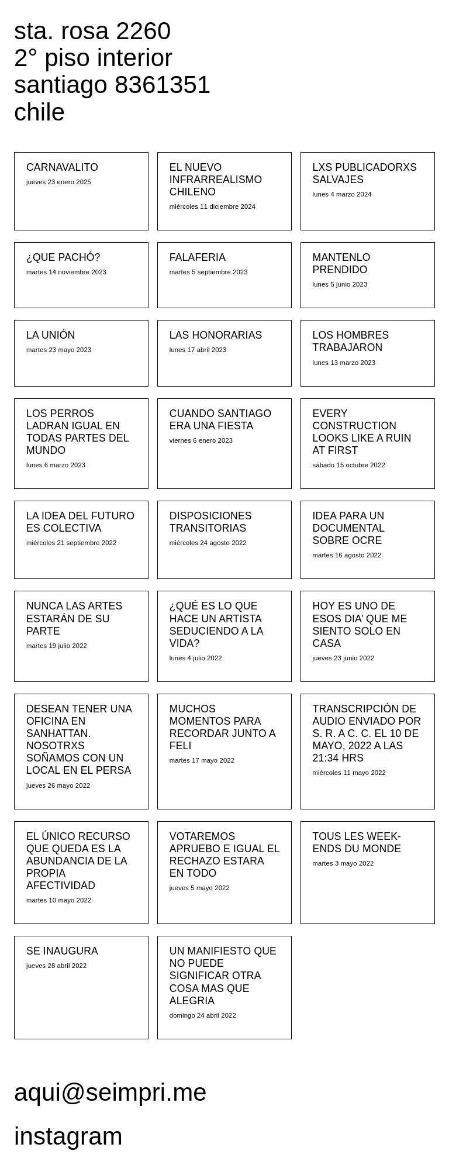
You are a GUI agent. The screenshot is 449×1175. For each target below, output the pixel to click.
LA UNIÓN (50, 335)
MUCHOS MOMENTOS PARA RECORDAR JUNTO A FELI (222, 727)
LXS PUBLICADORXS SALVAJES (365, 173)
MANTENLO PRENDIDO (342, 263)
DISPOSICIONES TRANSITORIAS (211, 522)
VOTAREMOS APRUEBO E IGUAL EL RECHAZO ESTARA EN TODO (224, 855)
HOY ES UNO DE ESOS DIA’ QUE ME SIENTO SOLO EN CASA (360, 624)
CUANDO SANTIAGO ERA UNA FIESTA (220, 420)
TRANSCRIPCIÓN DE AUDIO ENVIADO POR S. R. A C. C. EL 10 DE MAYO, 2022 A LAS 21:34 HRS (367, 733)
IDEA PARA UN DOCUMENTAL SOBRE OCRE (349, 528)
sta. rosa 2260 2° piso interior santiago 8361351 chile (112, 71)
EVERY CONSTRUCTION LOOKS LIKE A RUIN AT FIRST (362, 432)
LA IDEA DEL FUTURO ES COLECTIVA (80, 522)
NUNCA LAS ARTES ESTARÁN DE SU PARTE (74, 618)
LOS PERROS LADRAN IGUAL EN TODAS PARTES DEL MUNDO (77, 432)
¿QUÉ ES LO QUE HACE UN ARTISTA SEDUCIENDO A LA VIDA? (216, 624)
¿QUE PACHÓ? (63, 257)
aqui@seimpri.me (110, 1092)
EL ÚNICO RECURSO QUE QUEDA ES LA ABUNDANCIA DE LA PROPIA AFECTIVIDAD (78, 861)
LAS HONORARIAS (216, 335)
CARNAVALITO (62, 167)
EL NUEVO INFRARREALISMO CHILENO (216, 179)
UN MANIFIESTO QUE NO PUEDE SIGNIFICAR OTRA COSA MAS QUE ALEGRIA (223, 975)
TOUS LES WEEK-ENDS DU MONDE (357, 842)
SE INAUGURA (62, 951)
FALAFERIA (198, 257)
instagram (68, 1136)
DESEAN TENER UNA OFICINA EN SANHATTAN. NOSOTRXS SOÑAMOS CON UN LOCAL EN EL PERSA (79, 740)
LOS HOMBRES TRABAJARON (351, 341)
